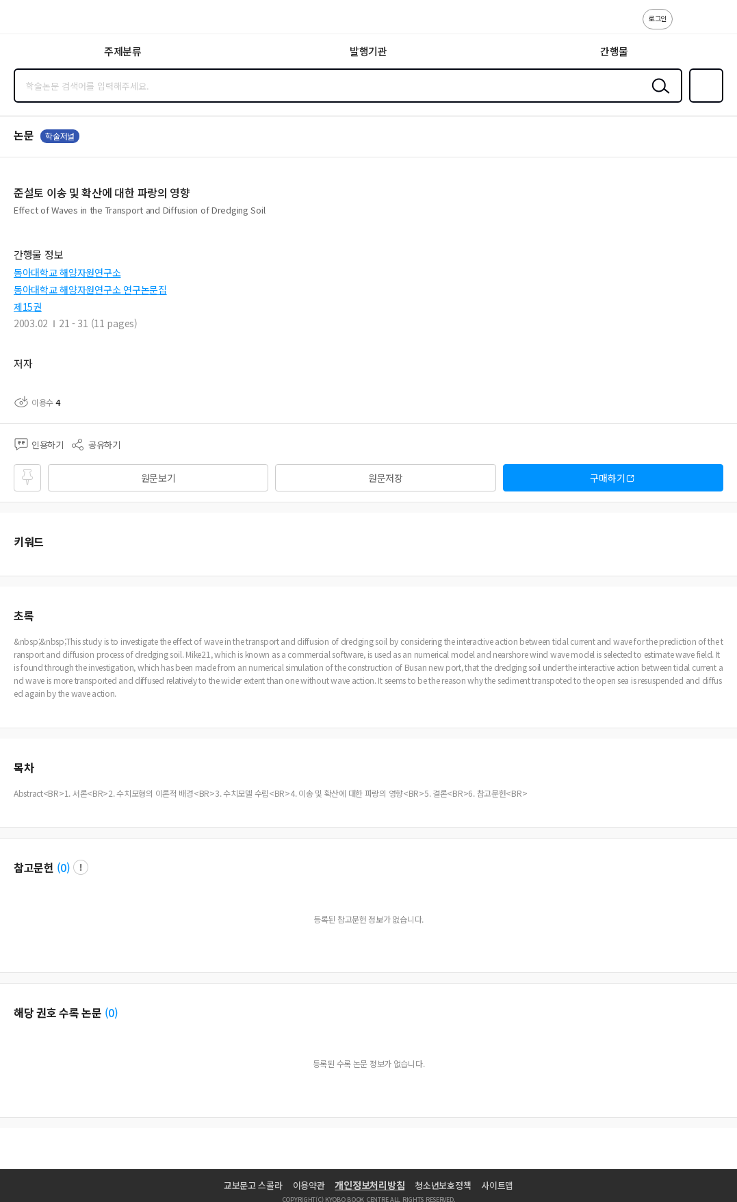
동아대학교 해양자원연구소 (67, 272)
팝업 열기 (80, 867)
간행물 (614, 51)
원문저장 (385, 478)
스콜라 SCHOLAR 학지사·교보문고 (41, 21)
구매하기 (607, 478)
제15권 (28, 307)
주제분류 (123, 51)
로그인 (658, 18)
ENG (715, 26)
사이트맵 (497, 1185)
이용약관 (309, 1185)
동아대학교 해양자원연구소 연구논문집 (90, 289)
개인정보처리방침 (369, 1185)
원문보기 (158, 478)
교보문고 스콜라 (253, 1185)
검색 (658, 96)
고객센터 (687, 26)
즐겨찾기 (703, 101)
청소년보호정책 (443, 1185)
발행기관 (368, 51)
